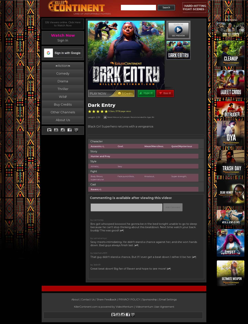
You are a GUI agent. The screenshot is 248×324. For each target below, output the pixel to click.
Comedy (62, 73)
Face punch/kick (126, 176)
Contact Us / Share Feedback (98, 299)
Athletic (95, 166)
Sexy (120, 166)
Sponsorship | (150, 299)
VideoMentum (124, 306)
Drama (63, 81)
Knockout (149, 176)
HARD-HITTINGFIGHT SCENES (194, 7)
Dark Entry (101, 105)
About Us (63, 120)
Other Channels (63, 112)
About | (76, 299)
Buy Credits (63, 104)
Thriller (62, 89)
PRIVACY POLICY (129, 299)
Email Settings (168, 299)
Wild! (63, 97)
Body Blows (96, 176)
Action (62, 66)
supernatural (97, 179)
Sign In (63, 40)
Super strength (178, 176)
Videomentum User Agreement (155, 306)
